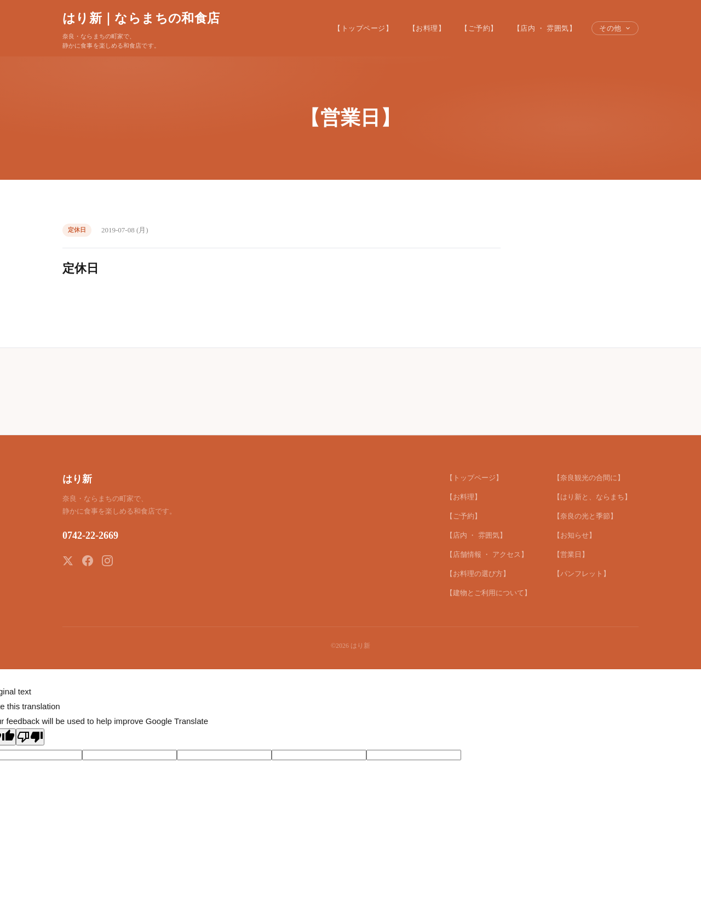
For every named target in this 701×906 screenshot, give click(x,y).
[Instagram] (107, 560)
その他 (615, 28)
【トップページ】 (363, 28)
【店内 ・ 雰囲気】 (545, 28)
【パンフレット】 (581, 573)
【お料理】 (427, 28)
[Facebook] (87, 560)
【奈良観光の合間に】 (588, 478)
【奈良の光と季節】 (585, 516)
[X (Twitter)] (67, 560)
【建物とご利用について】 (488, 593)
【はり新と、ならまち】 (592, 497)
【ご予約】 (479, 28)
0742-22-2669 (90, 535)
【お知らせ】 (574, 535)
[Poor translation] (30, 736)
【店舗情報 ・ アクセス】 (487, 554)
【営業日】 (571, 554)
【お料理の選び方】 (478, 573)
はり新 (77, 479)
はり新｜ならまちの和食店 (141, 18)
